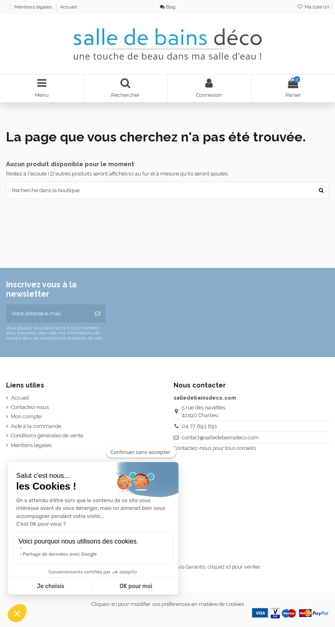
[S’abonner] (97, 313)
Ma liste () (313, 7)
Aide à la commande (36, 426)
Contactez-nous (30, 407)
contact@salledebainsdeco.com (220, 437)
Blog (168, 7)
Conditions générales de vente (47, 435)
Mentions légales (33, 7)
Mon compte (26, 416)
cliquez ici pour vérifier (234, 567)
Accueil (68, 7)
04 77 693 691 (199, 426)
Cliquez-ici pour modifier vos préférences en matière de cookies (167, 604)
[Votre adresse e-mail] (48, 313)
